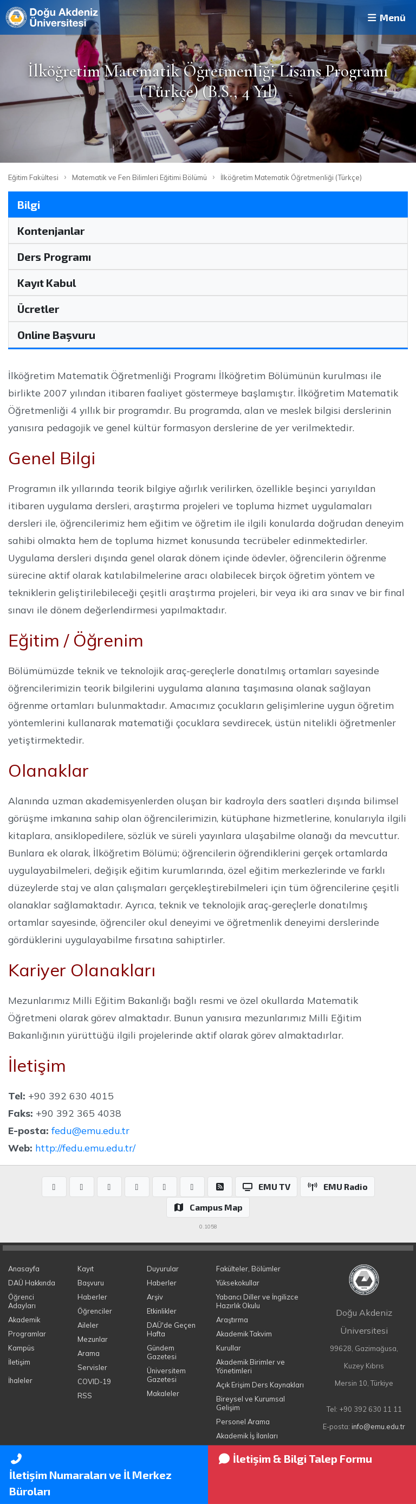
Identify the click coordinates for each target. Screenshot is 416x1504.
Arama (88, 1353)
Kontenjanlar (50, 230)
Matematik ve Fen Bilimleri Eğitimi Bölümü (139, 177)
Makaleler (163, 1393)
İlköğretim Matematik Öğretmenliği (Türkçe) (291, 177)
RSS (84, 1395)
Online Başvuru (56, 334)
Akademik (24, 1319)
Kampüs (21, 1347)
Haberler (92, 1296)
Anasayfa (24, 1268)
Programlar (27, 1333)
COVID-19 (94, 1381)
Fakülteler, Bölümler (248, 1268)
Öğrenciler (94, 1311)
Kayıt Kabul (46, 282)
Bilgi (28, 204)
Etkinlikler (162, 1311)
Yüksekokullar (237, 1282)
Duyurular (163, 1268)
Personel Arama (243, 1421)
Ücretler (38, 308)
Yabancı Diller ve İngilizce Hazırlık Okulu (257, 1301)
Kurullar (228, 1347)
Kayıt (85, 1268)
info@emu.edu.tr (378, 1426)
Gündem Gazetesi (162, 1352)
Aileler (88, 1325)
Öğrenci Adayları (22, 1301)
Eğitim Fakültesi (33, 177)
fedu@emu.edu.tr (90, 1130)
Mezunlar (92, 1339)
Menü (386, 17)
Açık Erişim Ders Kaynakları (260, 1384)
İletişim (19, 1362)
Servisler (92, 1367)
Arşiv (155, 1296)
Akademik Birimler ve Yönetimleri (250, 1366)
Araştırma (232, 1319)
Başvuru (90, 1282)
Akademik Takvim (244, 1333)
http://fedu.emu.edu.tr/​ (85, 1148)
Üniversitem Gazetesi (166, 1375)
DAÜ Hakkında (31, 1282)
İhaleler (20, 1380)
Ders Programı (54, 256)
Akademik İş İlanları (247, 1435)
